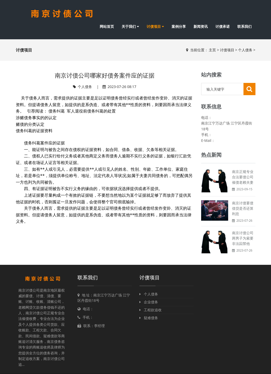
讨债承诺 (222, 26)
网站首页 (107, 26)
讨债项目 (155, 26)
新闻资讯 (200, 26)
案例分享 (179, 26)
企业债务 (148, 302)
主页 (212, 49)
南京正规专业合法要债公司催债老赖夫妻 (242, 177)
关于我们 (130, 26)
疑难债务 (148, 317)
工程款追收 (150, 309)
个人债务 (245, 49)
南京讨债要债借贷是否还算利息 (242, 208)
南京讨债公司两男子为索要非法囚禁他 (242, 238)
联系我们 (244, 26)
